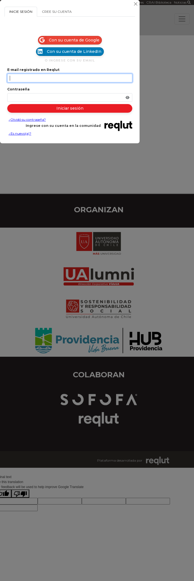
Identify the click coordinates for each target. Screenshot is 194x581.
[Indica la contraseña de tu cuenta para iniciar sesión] (69, 97)
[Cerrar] (136, 4)
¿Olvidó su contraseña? (27, 119)
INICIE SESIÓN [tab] (20, 11)
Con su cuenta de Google (68, 40)
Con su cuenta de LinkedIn (68, 52)
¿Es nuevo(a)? (20, 133)
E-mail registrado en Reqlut (33, 70)
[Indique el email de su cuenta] (69, 78)
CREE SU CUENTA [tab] (57, 11)
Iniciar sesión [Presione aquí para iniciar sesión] (69, 108)
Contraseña (18, 89)
